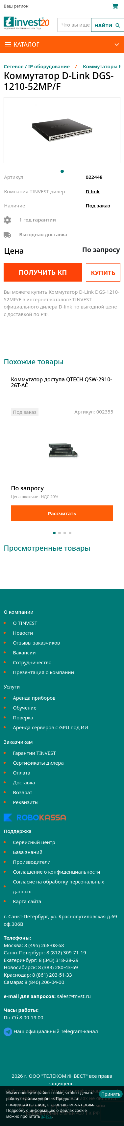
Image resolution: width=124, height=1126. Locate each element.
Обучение (24, 707)
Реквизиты (25, 802)
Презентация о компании (43, 672)
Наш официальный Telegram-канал (51, 1031)
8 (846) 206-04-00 (44, 982)
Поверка (23, 717)
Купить (103, 273)
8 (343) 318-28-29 (59, 960)
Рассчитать (62, 513)
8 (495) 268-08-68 (44, 945)
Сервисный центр (34, 842)
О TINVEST (25, 623)
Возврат (22, 792)
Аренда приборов (34, 697)
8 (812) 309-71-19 (66, 952)
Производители (32, 862)
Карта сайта (27, 901)
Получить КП (42, 272)
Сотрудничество (32, 662)
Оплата (21, 772)
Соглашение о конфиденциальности (56, 871)
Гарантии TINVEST (34, 753)
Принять (110, 1094)
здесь (46, 1116)
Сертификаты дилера (38, 762)
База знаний (27, 852)
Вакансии (24, 652)
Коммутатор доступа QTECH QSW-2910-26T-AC (61, 383)
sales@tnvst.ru (74, 996)
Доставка (24, 782)
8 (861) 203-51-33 (52, 974)
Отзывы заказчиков (36, 642)
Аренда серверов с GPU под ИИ (50, 727)
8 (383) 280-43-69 (58, 967)
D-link (93, 191)
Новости (23, 632)
